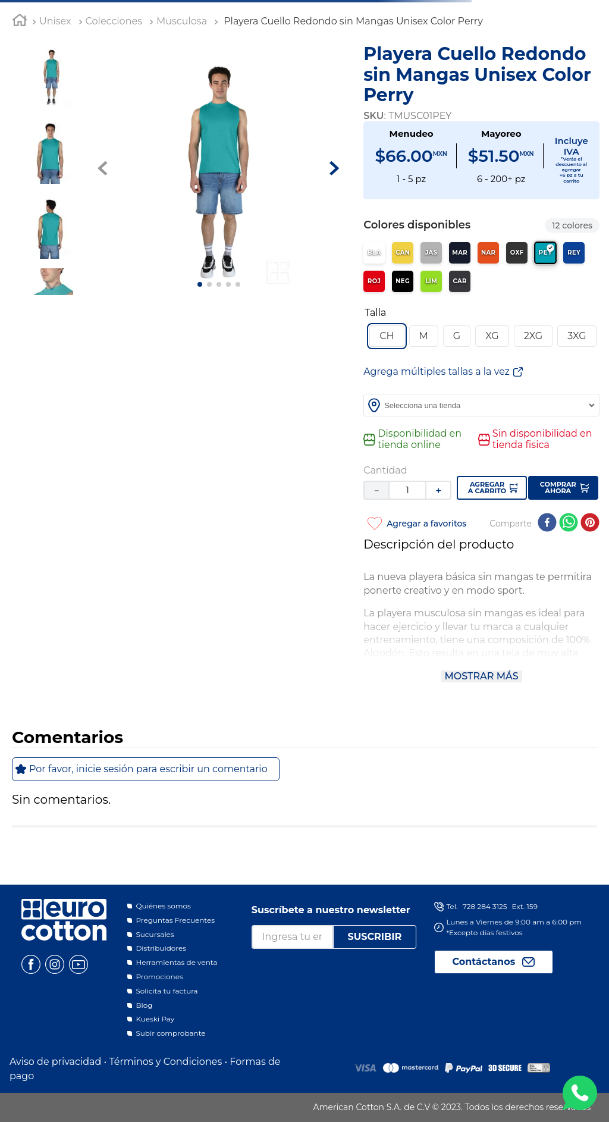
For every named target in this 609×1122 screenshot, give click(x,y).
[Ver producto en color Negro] (402, 281)
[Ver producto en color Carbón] (459, 281)
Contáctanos (484, 961)
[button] (386, 336)
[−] (375, 490)
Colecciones (114, 21)
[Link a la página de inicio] (20, 22)
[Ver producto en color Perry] (545, 253)
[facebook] (547, 523)
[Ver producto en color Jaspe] (431, 253)
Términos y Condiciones (165, 1061)
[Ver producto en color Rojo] (374, 281)
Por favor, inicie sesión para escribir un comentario (148, 769)
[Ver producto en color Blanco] (374, 253)
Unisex (55, 21)
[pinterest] (589, 523)
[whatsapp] (568, 523)
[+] (438, 490)
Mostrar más (482, 676)
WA (580, 1093)
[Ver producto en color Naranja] (488, 253)
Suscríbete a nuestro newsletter (331, 910)
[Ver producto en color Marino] (459, 253)
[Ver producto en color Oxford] (517, 253)
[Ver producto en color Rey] (574, 253)
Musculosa (181, 21)
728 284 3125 (485, 906)
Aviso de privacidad (55, 1061)
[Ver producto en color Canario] (402, 253)
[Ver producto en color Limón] (431, 281)
